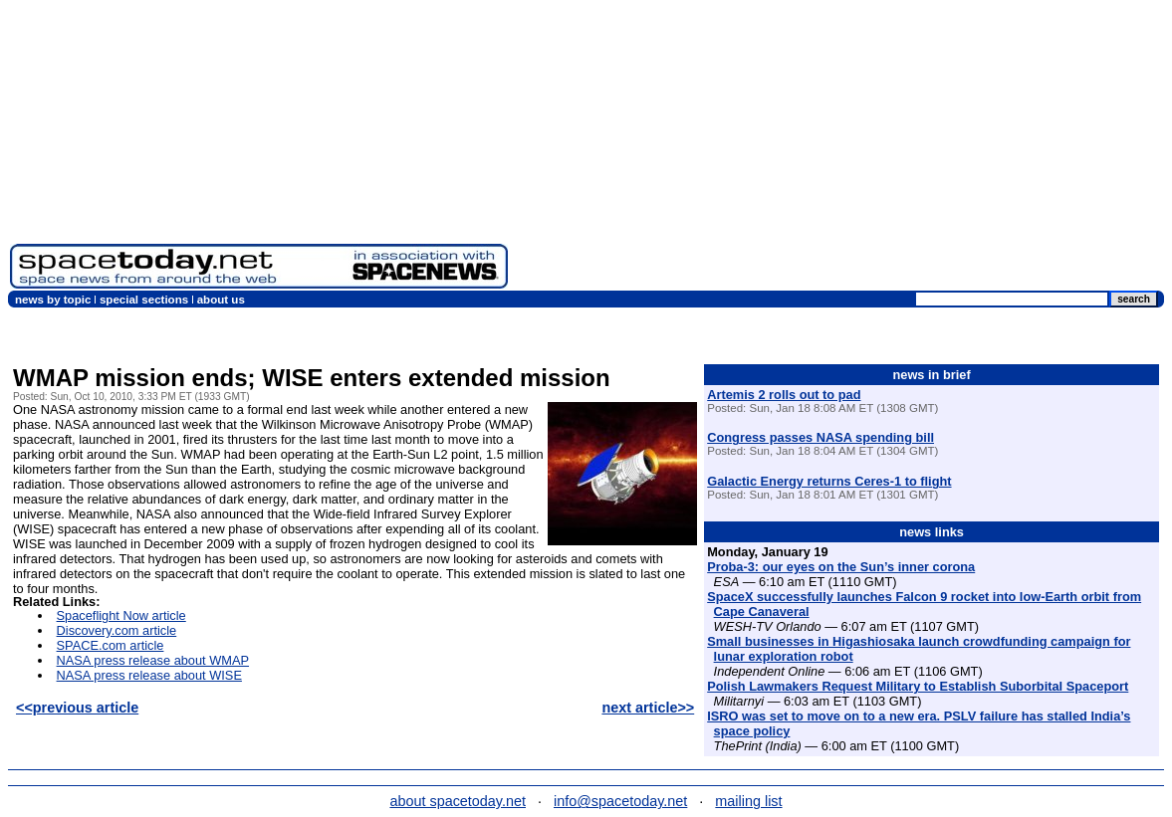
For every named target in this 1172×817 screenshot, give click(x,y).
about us (221, 300)
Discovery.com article (117, 630)
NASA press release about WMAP (153, 660)
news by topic (53, 300)
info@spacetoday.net (620, 801)
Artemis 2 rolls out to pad (783, 394)
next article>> (647, 707)
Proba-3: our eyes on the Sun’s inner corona (841, 566)
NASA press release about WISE (149, 675)
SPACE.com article (110, 645)
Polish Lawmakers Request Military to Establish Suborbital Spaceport (917, 686)
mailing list (748, 801)
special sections (144, 300)
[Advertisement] (840, 149)
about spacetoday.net (457, 801)
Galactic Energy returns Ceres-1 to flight (829, 481)
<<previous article (77, 707)
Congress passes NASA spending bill (820, 437)
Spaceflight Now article (121, 615)
